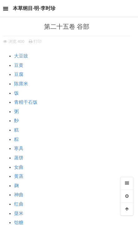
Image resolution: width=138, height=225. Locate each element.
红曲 (18, 204)
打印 (35, 41)
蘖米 (18, 213)
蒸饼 (18, 157)
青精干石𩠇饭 (25, 102)
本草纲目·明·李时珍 (34, 8)
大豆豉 (21, 55)
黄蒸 (18, 176)
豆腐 (18, 74)
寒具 (18, 148)
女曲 (18, 167)
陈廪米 (21, 83)
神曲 (18, 194)
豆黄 (18, 65)
